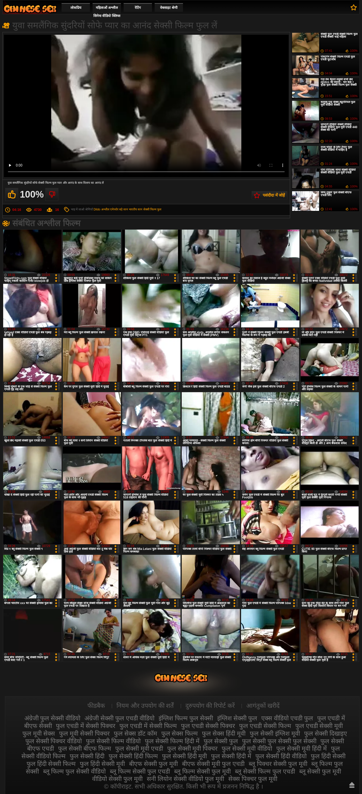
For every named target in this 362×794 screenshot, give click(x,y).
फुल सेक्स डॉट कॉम (135, 733)
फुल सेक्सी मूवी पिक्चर (192, 748)
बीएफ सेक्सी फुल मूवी (153, 763)
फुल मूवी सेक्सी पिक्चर (84, 733)
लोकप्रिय (75, 8)
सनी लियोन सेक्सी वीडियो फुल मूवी (185, 778)
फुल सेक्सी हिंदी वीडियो (281, 756)
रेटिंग (138, 8)
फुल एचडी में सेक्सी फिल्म (148, 725)
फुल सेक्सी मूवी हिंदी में (301, 748)
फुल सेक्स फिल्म (179, 733)
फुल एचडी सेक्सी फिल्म (265, 725)
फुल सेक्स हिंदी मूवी (224, 733)
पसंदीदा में (354, 7)
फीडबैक (96, 705)
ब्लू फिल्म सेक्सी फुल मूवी (202, 771)
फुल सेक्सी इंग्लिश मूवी (275, 733)
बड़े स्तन (123, 209)
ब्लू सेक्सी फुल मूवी (320, 771)
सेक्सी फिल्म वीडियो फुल (30, 8)
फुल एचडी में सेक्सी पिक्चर (85, 725)
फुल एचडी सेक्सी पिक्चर (208, 725)
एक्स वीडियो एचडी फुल (287, 718)
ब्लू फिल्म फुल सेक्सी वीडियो (74, 771)
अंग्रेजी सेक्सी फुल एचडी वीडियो (119, 718)
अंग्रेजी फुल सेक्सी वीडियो (52, 718)
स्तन (140, 209)
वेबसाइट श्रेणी (169, 8)
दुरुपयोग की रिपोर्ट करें (210, 705)
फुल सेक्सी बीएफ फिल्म (84, 748)
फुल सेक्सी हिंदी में (231, 756)
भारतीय (133, 209)
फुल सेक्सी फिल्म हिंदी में (172, 741)
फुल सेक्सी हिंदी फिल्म (133, 756)
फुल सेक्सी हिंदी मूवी (184, 756)
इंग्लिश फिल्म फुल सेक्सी (186, 718)
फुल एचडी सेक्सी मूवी (319, 725)
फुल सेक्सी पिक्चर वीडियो (53, 741)
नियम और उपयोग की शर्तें (145, 705)
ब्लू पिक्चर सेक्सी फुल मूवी (278, 763)
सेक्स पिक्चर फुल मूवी (252, 778)
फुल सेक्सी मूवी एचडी (139, 748)
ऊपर (352, 785)
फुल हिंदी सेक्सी (328, 756)
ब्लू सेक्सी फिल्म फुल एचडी (265, 771)
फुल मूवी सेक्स (38, 733)
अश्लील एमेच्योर (109, 209)
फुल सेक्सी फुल (221, 741)
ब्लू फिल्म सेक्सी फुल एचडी (140, 771)
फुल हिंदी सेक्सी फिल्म (51, 763)
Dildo (97, 209)
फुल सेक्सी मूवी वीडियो (247, 748)
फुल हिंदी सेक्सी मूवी (102, 763)
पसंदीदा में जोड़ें (274, 195)
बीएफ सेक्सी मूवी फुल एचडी (213, 763)
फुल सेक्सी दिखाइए (325, 733)
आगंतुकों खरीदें (263, 705)
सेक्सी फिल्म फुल (152, 209)
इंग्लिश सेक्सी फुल (237, 718)
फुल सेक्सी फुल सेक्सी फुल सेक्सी (279, 741)
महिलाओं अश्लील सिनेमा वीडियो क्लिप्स (106, 12)
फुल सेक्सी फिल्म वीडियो (113, 741)
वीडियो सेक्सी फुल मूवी (117, 778)
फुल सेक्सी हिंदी (87, 756)
